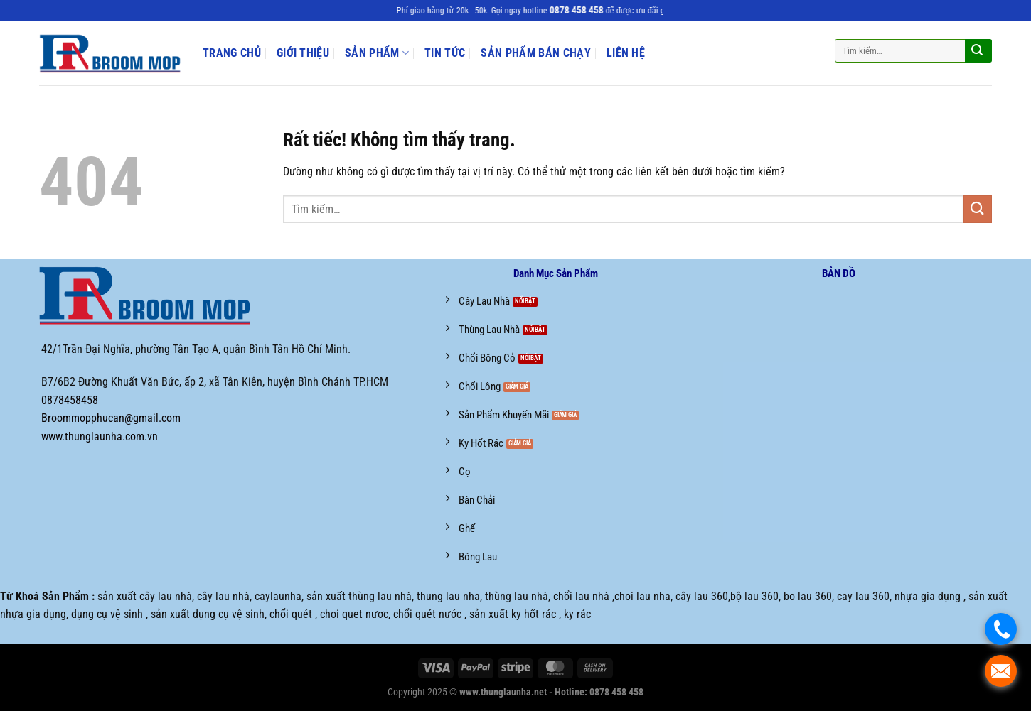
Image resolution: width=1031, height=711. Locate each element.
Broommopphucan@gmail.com (111, 418)
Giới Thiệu (303, 53)
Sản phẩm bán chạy (535, 53)
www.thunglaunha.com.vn (99, 436)
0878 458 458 (584, 10)
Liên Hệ (626, 53)
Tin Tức (444, 53)
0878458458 (69, 400)
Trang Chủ (232, 53)
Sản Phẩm (377, 53)
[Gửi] (977, 51)
